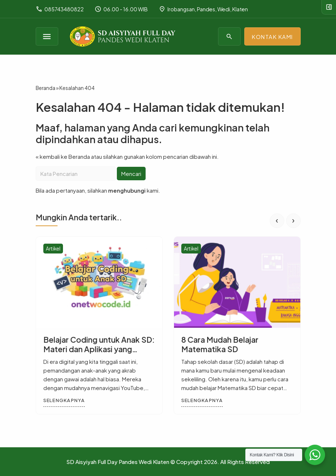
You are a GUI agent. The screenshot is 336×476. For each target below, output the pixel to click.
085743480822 (60, 9)
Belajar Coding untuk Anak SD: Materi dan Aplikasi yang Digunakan (99, 349)
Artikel (53, 248)
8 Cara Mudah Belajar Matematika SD (219, 344)
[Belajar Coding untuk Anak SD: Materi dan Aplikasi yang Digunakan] (99, 282)
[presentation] (277, 220)
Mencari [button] (131, 173)
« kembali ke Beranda (63, 156)
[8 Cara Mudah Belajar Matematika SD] (237, 282)
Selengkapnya (64, 400)
